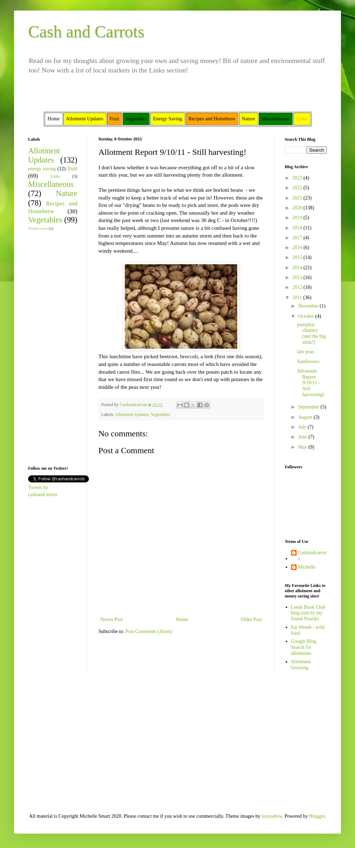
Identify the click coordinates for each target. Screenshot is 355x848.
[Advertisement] (49, 347)
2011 (297, 297)
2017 (298, 237)
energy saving (42, 168)
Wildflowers (37, 228)
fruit (72, 168)
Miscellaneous (50, 184)
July (303, 427)
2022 (298, 187)
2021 (298, 198)
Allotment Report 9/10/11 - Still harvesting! (310, 382)
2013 (298, 277)
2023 (298, 178)
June (303, 436)
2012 (298, 287)
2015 (298, 257)
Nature (66, 193)
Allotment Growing (301, 664)
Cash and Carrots (86, 31)
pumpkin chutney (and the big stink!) (311, 333)
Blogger (317, 816)
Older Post (251, 619)
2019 (298, 217)
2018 (298, 227)
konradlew (272, 816)
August (306, 417)
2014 (298, 267)
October (306, 316)
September (309, 407)
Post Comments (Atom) (148, 631)
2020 (298, 207)
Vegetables (160, 414)
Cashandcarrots (312, 555)
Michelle (307, 567)
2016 (298, 247)
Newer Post (111, 619)
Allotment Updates (132, 414)
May (303, 447)
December (309, 306)
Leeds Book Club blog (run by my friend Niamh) (308, 613)
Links (55, 176)
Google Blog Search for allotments (303, 647)
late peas (305, 351)
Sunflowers (308, 361)
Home (182, 619)
